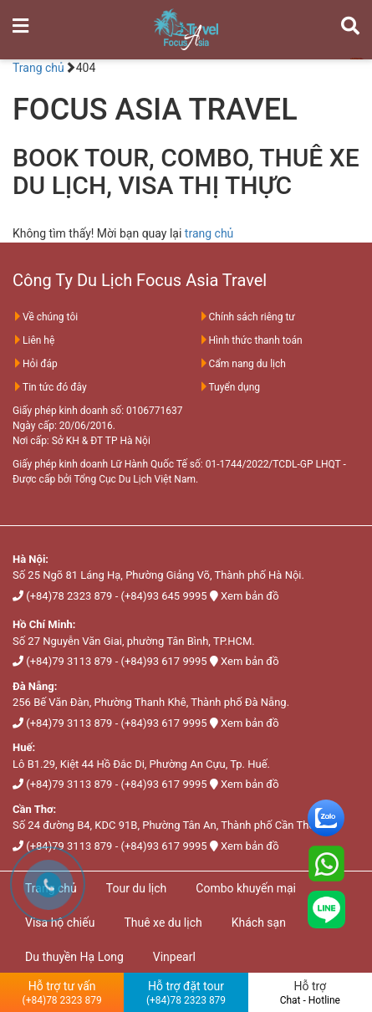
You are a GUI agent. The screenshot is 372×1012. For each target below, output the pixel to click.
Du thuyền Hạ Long (74, 956)
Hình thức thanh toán (251, 340)
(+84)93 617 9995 (163, 661)
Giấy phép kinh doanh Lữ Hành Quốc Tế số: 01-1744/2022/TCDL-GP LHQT (176, 464)
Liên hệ (33, 340)
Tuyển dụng (230, 387)
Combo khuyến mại (246, 888)
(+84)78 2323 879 (69, 596)
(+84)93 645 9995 (163, 596)
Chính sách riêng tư (247, 317)
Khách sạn (259, 922)
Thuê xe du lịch (162, 922)
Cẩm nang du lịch (242, 364)
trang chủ (209, 233)
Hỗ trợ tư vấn (62, 992)
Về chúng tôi (45, 317)
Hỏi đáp (35, 364)
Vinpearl (174, 956)
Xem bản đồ (249, 596)
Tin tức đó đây (50, 387)
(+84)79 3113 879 (69, 661)
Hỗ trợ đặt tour (185, 992)
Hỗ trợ (310, 992)
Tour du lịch (136, 888)
